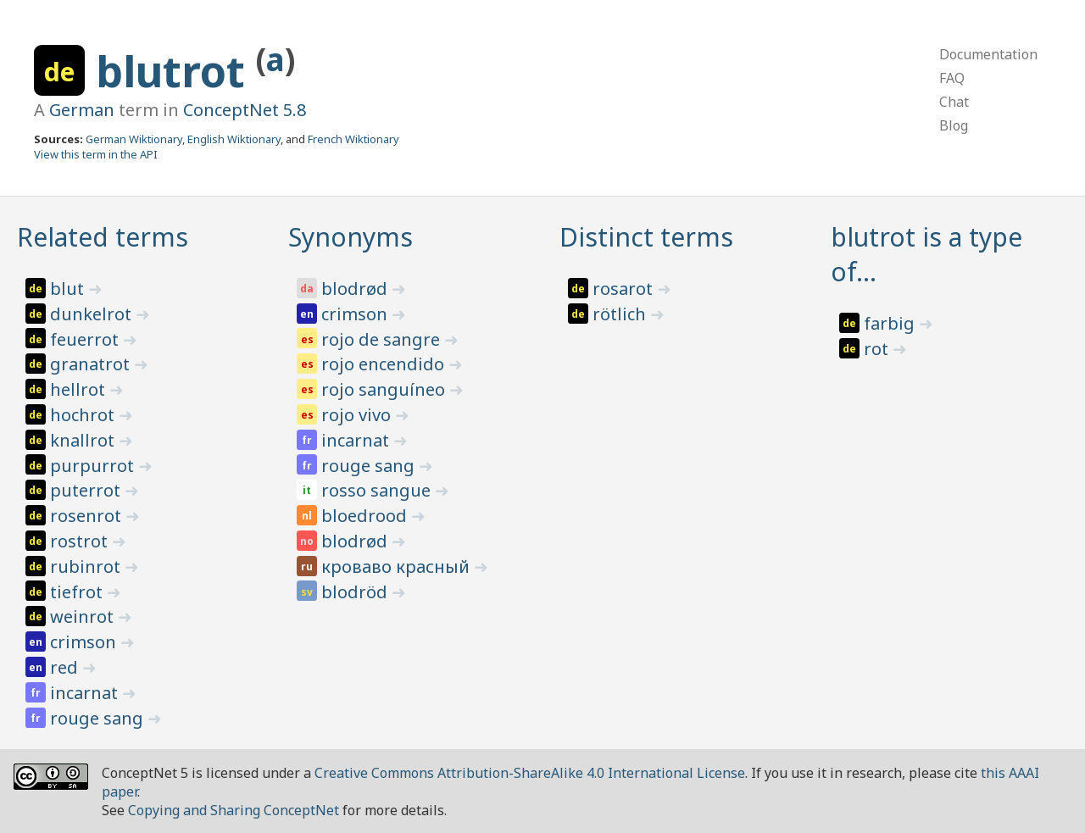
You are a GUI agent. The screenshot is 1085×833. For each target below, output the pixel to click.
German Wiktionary (134, 139)
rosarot (625, 288)
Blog (953, 125)
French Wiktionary (353, 139)
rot (878, 348)
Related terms (102, 236)
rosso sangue (378, 490)
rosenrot (87, 515)
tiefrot (78, 591)
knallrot (84, 440)
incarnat (86, 692)
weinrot (84, 616)
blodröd (356, 591)
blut (69, 288)
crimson (85, 641)
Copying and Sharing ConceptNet (233, 810)
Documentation (988, 54)
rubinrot (87, 566)
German (81, 109)
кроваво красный (397, 566)
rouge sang (98, 718)
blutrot (176, 71)
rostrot (81, 541)
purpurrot (94, 465)
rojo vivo (358, 414)
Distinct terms (646, 236)
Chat (954, 101)
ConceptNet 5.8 (244, 109)
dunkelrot (93, 314)
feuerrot (86, 339)
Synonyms (350, 236)
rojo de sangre (382, 339)
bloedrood (366, 515)
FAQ (952, 78)
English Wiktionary (234, 139)
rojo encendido (384, 364)
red (66, 667)
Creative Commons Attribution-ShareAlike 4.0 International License (529, 773)
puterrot (87, 490)
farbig (891, 323)
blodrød (356, 288)
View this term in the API (96, 154)
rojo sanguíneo (385, 389)
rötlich (621, 314)
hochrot (84, 414)
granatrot (92, 364)
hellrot (79, 389)
